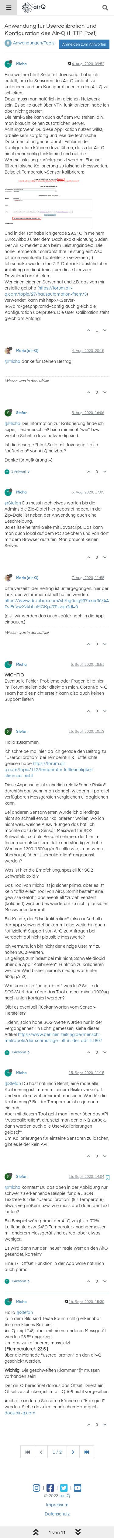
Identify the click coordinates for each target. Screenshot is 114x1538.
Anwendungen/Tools (33, 43)
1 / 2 (57, 1452)
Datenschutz (57, 1514)
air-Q (65, 1495)
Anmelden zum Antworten (84, 44)
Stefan (21, 412)
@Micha (12, 361)
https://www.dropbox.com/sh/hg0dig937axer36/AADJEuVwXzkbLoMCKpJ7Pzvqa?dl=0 (57, 603)
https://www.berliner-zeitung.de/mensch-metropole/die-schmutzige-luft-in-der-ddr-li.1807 (53, 1037)
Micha (21, 63)
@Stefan (13, 503)
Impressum (57, 1504)
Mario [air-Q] (27, 350)
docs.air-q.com (20, 1413)
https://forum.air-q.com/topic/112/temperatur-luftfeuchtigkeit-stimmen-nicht (50, 769)
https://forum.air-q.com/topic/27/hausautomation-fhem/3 (46, 291)
